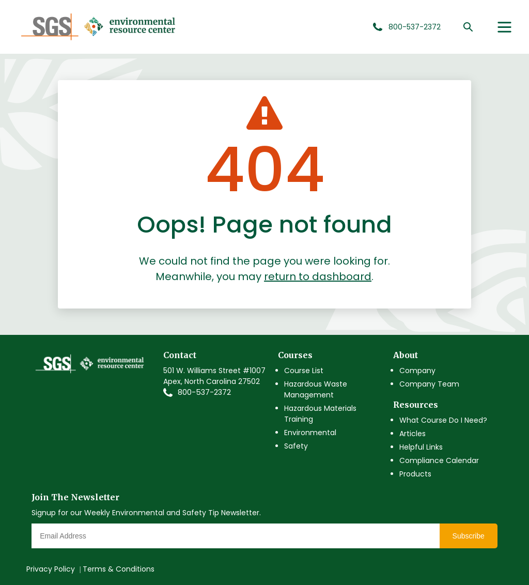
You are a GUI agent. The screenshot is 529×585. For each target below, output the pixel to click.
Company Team (429, 384)
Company (417, 370)
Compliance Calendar (439, 460)
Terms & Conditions (118, 569)
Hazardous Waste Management (315, 389)
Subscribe (469, 536)
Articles (412, 433)
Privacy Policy (50, 569)
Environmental (310, 432)
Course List (303, 370)
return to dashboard (317, 276)
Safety (296, 446)
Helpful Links (421, 447)
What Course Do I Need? (443, 420)
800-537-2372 (204, 392)
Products (415, 474)
